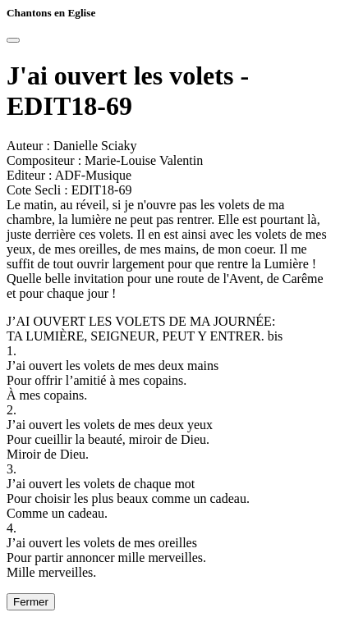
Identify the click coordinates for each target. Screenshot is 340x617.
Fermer (30, 602)
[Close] (13, 40)
